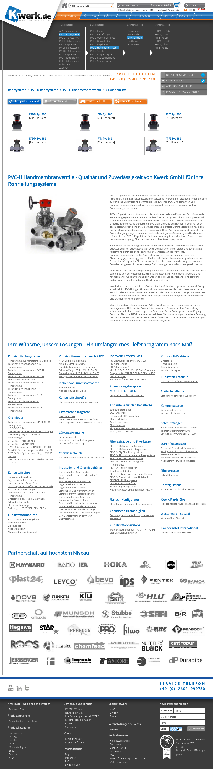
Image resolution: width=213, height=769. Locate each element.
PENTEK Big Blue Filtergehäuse (126, 452)
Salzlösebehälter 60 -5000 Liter (75, 481)
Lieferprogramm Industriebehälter (77, 493)
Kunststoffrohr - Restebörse (23, 483)
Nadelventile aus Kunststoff (23, 531)
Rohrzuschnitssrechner (20, 476)
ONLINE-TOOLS (175, 80)
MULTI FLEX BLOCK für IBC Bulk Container (132, 370)
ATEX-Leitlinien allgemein (72, 360)
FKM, (37, 508)
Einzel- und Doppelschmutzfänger (179, 427)
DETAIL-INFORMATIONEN (181, 75)
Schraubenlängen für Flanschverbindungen (19, 503)
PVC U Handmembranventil (80, 75)
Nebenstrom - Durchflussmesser (178, 460)
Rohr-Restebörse (131, 101)
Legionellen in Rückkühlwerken (127, 395)
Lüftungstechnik (67, 436)
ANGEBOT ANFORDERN (179, 86)
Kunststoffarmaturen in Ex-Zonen (77, 366)
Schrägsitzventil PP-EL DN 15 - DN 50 (78, 376)
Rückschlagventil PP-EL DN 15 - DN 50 (79, 373)
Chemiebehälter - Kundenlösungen (78, 509)
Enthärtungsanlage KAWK (123, 486)
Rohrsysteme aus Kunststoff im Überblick (30, 360)
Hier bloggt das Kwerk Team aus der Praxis (183, 503)
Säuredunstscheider (120, 409)
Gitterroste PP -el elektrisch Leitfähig (78, 419)
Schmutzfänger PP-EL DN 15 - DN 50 (78, 370)
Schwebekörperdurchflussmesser (178, 448)
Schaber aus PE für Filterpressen (178, 489)
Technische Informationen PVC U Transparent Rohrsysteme (26, 378)
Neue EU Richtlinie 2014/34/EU (75, 363)
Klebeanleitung (67, 387)
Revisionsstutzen (119, 422)
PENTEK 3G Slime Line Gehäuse (126, 445)
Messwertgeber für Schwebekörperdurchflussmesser (178, 456)
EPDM (43, 508)
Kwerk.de (12, 75)
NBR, (31, 508)
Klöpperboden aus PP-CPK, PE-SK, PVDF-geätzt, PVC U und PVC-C (132, 430)
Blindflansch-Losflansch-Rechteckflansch (132, 504)
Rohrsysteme (31, 75)
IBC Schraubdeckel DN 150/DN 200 (128, 360)
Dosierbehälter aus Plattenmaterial (77, 506)
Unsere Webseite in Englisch (176, 532)
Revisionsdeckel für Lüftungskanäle (78, 440)
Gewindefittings (169, 366)
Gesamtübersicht (60, 101)
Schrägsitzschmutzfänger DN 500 (178, 433)
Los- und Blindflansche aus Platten (179, 381)
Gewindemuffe (105, 75)
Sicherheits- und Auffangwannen (76, 490)
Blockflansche (117, 425)
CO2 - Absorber (118, 412)
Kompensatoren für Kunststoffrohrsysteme (173, 411)
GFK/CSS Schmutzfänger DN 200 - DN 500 (30, 450)
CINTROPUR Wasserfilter (123, 483)
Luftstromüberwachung (71, 443)
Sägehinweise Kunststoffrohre (24, 480)
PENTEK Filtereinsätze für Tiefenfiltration (131, 474)
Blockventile (14, 525)
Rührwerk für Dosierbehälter (74, 500)
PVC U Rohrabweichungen (22, 489)
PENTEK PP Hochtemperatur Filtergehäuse (132, 455)
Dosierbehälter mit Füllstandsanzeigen (79, 512)
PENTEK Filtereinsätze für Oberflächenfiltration (123, 469)
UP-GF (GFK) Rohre (18, 428)
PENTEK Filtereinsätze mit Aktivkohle (129, 477)
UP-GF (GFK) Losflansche (21, 443)
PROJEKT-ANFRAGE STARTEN (182, 92)
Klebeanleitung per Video (72, 390)
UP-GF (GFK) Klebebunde (21, 440)
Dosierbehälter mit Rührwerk (74, 496)
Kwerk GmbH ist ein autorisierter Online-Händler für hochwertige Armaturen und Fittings (157, 286)
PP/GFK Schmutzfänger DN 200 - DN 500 (29, 446)
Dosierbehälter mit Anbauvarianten (78, 503)
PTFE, (25, 508)
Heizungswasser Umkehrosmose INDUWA (132, 489)
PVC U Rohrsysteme (52, 75)
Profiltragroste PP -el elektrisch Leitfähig (80, 422)
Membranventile (17, 522)
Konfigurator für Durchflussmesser (179, 451)
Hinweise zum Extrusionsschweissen (78, 401)
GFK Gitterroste (67, 416)
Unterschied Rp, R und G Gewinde (26, 498)
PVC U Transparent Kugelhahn (24, 519)
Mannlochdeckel (119, 419)
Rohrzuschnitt (96, 101)
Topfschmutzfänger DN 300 (175, 430)
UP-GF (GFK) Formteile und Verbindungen (30, 431)
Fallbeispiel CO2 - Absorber (124, 415)
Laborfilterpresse (170, 475)
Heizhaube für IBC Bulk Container (128, 379)
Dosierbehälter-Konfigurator (74, 471)
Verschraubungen (170, 370)
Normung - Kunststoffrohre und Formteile (30, 486)
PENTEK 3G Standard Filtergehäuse (128, 449)
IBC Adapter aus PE (120, 363)
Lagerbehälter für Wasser (72, 487)
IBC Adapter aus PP (120, 366)
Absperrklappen (16, 528)
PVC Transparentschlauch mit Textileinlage (81, 457)
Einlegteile (166, 360)
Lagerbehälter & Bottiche (72, 484)
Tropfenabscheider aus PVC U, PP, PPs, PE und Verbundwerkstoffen (132, 531)
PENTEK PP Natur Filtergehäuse (126, 458)
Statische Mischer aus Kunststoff (178, 395)
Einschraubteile (169, 363)
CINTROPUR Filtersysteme (123, 480)
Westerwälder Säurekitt (173, 518)
